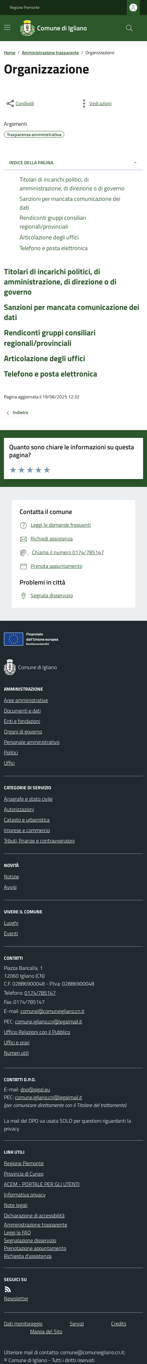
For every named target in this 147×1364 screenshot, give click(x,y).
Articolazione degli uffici (44, 358)
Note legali (15, 1205)
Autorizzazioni (19, 809)
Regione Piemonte (24, 7)
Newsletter (16, 1298)
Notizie (11, 876)
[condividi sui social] (19, 103)
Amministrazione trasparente (50, 52)
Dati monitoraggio (23, 1323)
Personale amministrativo (31, 742)
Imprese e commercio (27, 830)
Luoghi (11, 923)
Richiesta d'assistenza (27, 1256)
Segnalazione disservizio (30, 1240)
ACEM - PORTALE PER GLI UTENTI (42, 1184)
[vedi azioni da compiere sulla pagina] (95, 103)
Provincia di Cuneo (23, 1174)
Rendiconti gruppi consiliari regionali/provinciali (50, 338)
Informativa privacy (25, 1194)
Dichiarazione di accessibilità (34, 1215)
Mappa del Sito (46, 1331)
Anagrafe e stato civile (28, 799)
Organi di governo (23, 731)
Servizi (77, 1323)
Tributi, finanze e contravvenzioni (39, 840)
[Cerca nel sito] (126, 28)
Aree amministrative (26, 700)
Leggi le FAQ (17, 1232)
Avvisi (10, 887)
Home (9, 52)
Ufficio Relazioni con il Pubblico (37, 1032)
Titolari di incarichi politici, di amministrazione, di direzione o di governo (60, 281)
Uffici (9, 763)
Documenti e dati (22, 710)
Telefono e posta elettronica (50, 374)
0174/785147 (40, 993)
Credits (118, 1323)
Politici (11, 752)
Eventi (11, 933)
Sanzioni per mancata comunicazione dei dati (71, 312)
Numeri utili (16, 1053)
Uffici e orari (16, 1042)
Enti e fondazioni (22, 721)
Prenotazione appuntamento (35, 1248)
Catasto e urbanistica (27, 820)
